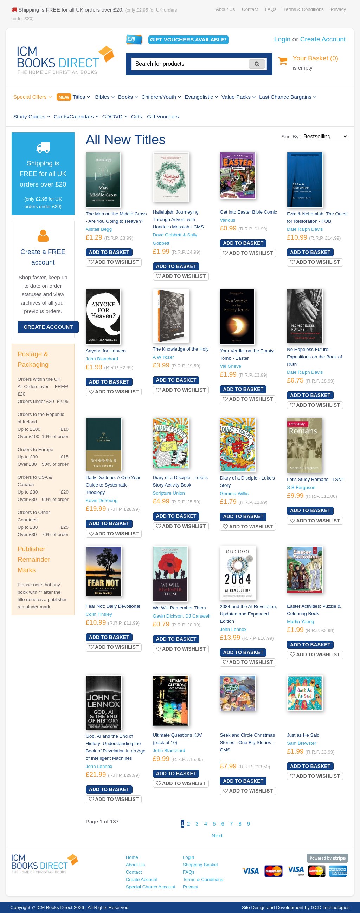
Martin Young (300, 621)
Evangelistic (201, 97)
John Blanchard (102, 358)
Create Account (323, 39)
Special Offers (32, 97)
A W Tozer (163, 357)
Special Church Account (150, 886)
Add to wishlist (114, 262)
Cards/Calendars (76, 116)
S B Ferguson (301, 487)
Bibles (105, 97)
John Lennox (233, 629)
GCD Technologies (330, 907)
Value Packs (238, 97)
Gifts (136, 116)
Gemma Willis (234, 493)
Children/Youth (161, 97)
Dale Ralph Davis (305, 229)
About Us (225, 9)
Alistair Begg (99, 229)
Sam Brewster (301, 743)
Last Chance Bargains (287, 97)
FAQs (270, 9)
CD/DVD (115, 116)
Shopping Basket (200, 864)
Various (227, 220)
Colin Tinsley (99, 614)
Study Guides (31, 116)
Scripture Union (169, 493)
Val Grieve (230, 366)
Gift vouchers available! (188, 40)
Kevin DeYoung (102, 500)
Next (217, 836)
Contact (250, 9)
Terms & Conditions (303, 9)
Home (132, 857)
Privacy (338, 9)
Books (128, 97)
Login (282, 39)
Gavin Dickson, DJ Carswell (181, 616)
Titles (73, 97)
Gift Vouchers (163, 116)
